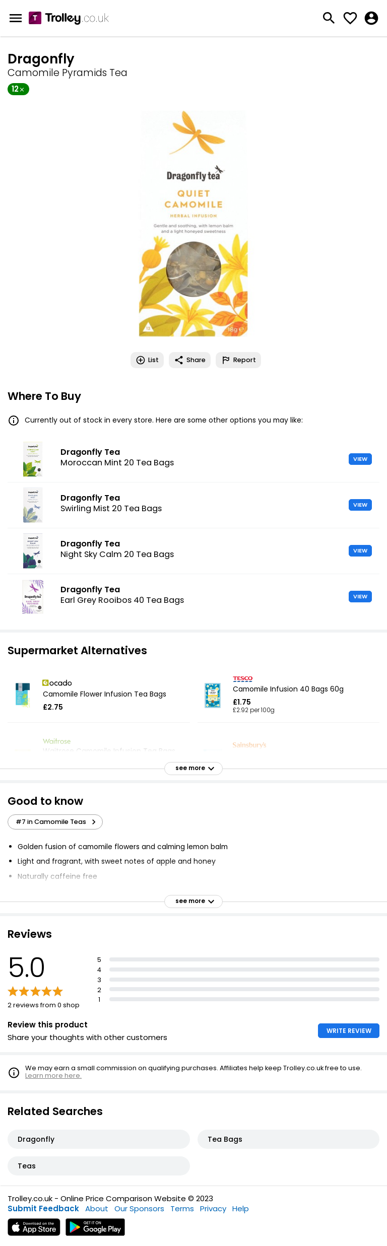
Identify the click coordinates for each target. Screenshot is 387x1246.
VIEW (360, 459)
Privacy (213, 1208)
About (96, 1208)
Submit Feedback (43, 1208)
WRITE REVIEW (349, 1030)
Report (238, 360)
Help (240, 1208)
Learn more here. (53, 1075)
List (147, 360)
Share (190, 360)
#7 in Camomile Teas (57, 822)
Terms (182, 1208)
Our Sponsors (139, 1208)
